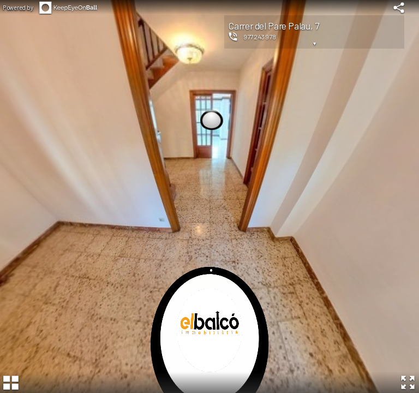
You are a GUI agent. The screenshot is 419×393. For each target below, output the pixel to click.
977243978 (260, 36)
